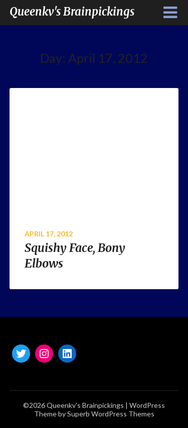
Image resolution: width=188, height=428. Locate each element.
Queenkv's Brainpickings (72, 12)
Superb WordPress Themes (110, 413)
